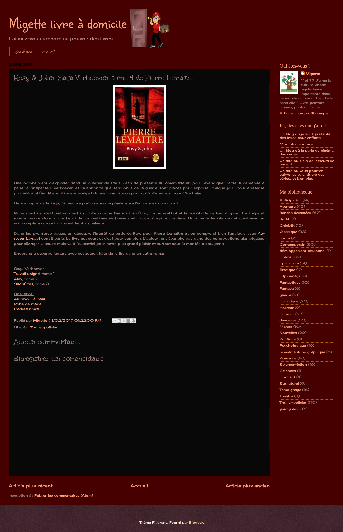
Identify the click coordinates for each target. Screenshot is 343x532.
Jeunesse (288, 320)
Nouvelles (288, 333)
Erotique (287, 270)
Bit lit (284, 219)
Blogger (196, 522)
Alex (18, 279)
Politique (288, 339)
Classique (288, 232)
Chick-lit (287, 225)
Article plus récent (31, 485)
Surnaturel (289, 383)
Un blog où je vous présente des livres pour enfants (305, 136)
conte (285, 238)
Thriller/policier (44, 327)
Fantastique (290, 282)
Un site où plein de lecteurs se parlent (307, 162)
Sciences (288, 371)
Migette (313, 74)
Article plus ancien (247, 485)
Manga (286, 326)
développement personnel (302, 251)
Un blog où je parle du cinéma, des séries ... (307, 152)
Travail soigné (27, 274)
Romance (288, 358)
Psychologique (293, 345)
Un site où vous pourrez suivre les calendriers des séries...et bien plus (302, 174)
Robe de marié (28, 304)
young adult (290, 409)
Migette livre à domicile (68, 23)
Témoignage (290, 390)
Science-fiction (293, 364)
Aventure (288, 206)
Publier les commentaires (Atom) (63, 495)
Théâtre (286, 396)
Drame (285, 257)
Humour (287, 314)
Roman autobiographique (302, 352)
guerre (285, 295)
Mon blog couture (296, 144)
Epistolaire (289, 263)
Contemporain (292, 244)
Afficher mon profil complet (305, 113)
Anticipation (290, 200)
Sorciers (287, 377)
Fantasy (287, 288)
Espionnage (290, 276)
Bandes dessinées (295, 213)
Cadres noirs (26, 309)
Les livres (23, 52)
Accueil (48, 52)
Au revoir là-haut (29, 299)
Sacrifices (23, 284)
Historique (289, 301)
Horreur (287, 308)
